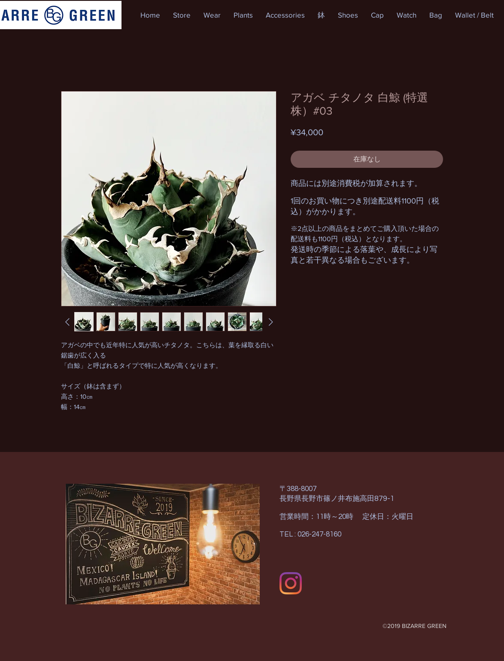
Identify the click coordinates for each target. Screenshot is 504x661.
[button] (182, 15)
